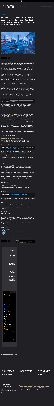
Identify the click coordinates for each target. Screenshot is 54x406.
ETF (34, 389)
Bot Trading (30, 385)
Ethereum (21, 387)
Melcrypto (21, 375)
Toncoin (25, 385)
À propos (2, 227)
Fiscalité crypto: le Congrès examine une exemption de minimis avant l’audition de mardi (12, 271)
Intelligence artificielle (36, 387)
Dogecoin (47, 385)
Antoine (8, 229)
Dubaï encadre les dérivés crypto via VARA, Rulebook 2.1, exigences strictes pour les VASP (44, 372)
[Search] (51, 6)
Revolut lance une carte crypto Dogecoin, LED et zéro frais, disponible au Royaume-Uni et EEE (8, 372)
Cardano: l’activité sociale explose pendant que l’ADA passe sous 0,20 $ (12, 264)
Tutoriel (43, 387)
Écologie (21, 385)
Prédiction (28, 389)
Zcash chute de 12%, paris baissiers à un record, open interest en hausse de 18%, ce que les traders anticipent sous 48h (12, 278)
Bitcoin (26, 387)
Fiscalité (30, 387)
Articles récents (7, 227)
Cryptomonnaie (22, 389)
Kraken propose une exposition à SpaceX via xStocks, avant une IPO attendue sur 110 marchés (12, 257)
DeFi (37, 389)
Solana (35, 385)
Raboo (47, 387)
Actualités (3, 14)
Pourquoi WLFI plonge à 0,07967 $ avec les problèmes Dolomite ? (27, 372)
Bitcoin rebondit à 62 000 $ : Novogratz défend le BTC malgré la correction (12, 250)
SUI (32, 389)
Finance (42, 385)
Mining (39, 385)
